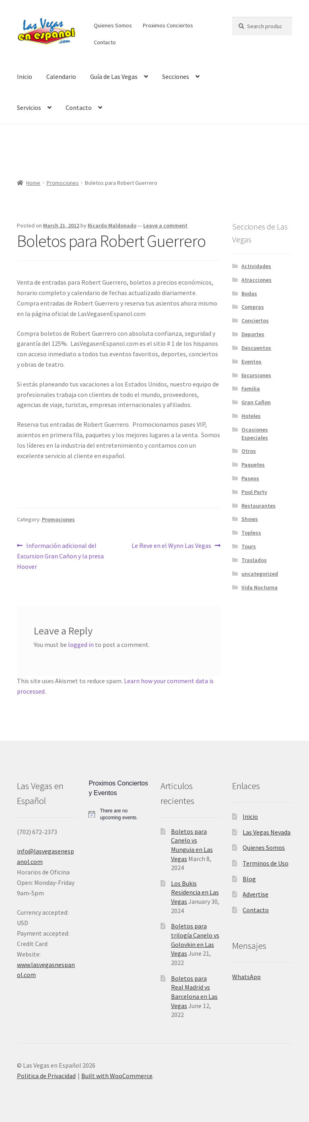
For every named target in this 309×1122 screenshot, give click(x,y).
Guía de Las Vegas (114, 76)
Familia (250, 388)
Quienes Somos (113, 25)
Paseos (250, 478)
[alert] (118, 814)
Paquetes (253, 464)
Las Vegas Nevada (266, 832)
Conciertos (255, 320)
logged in (81, 645)
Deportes (252, 334)
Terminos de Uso (265, 863)
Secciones (175, 76)
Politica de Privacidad (46, 1076)
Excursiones (256, 375)
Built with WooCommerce (116, 1076)
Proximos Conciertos (168, 25)
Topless (251, 532)
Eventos (251, 361)
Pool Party (254, 492)
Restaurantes (258, 505)
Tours (248, 546)
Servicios (29, 107)
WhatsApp (246, 977)
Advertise (255, 894)
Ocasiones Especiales (254, 433)
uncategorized (259, 573)
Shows (249, 519)
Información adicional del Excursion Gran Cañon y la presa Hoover (60, 555)
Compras (252, 306)
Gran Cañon (256, 402)
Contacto (105, 42)
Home (33, 182)
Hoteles (251, 415)
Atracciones (256, 279)
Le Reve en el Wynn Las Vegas (171, 546)
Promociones (63, 182)
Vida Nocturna (259, 587)
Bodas (249, 293)
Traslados (254, 560)
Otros (248, 451)
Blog (249, 879)
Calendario (61, 76)
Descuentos (256, 347)
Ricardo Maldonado (112, 225)
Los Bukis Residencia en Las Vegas (195, 892)
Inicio (24, 76)
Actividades (256, 266)
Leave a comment (165, 225)
